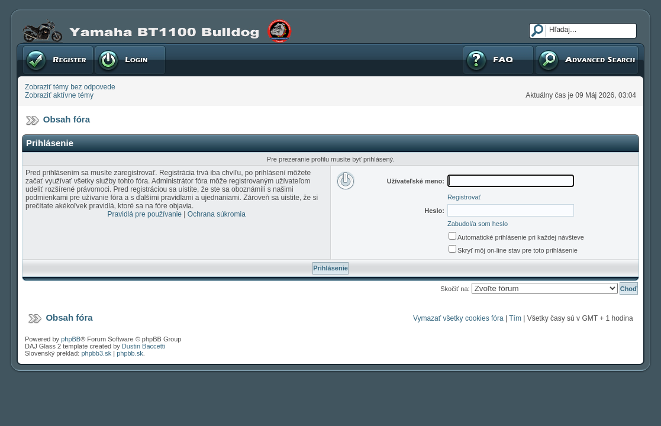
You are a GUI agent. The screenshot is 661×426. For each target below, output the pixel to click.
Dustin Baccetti (143, 346)
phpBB (70, 339)
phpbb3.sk (96, 353)
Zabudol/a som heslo (477, 223)
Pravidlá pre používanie (145, 214)
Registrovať (58, 59)
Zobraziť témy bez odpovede (70, 87)
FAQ (498, 59)
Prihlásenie (130, 59)
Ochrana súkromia (217, 214)
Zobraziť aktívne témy (59, 95)
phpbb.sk (130, 353)
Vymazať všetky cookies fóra (458, 318)
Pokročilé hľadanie (586, 59)
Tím (515, 318)
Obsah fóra (66, 119)
